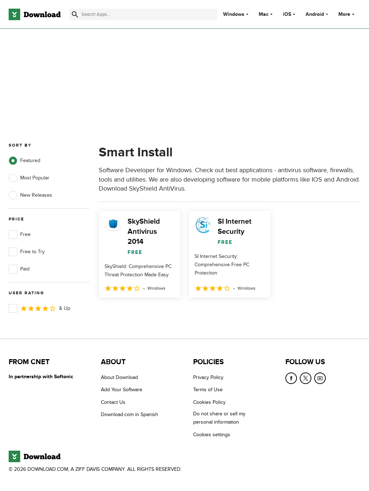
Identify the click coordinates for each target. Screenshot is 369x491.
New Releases (30, 195)
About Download (119, 377)
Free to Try (27, 251)
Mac (263, 14)
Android (315, 14)
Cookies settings (211, 435)
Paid (19, 269)
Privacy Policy (208, 377)
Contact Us (113, 402)
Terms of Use (208, 390)
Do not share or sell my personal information (219, 418)
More (347, 14)
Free (20, 234)
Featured (24, 160)
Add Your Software (121, 390)
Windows (233, 14)
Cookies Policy (209, 402)
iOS (287, 14)
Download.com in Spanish (129, 414)
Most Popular (29, 178)
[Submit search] (75, 14)
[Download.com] (35, 14)
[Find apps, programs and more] (143, 14)
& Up (39, 308)
